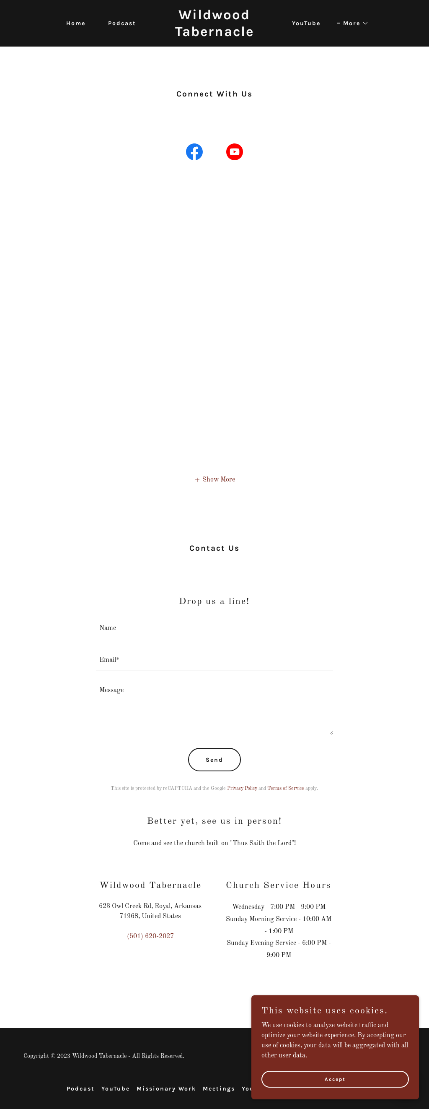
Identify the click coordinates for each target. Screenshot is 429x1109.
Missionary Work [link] (166, 1088)
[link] (214, 34)
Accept (335, 1079)
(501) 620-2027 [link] (150, 936)
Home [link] (75, 23)
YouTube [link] (306, 23)
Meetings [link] (219, 1088)
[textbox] (214, 628)
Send (214, 759)
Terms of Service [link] (285, 788)
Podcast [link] (122, 23)
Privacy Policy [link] (242, 788)
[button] (353, 23)
